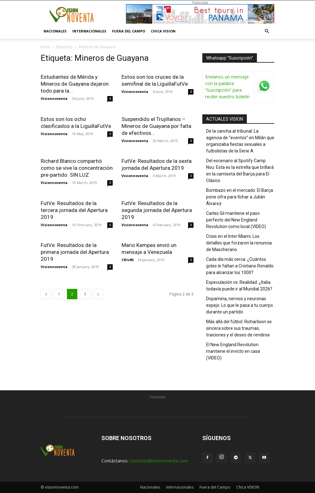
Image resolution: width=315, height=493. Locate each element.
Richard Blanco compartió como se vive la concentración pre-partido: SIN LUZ (77, 168)
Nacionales (55, 31)
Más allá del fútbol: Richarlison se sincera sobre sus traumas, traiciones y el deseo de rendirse (239, 328)
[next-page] (98, 294)
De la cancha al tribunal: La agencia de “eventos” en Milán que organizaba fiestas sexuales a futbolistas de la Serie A (240, 141)
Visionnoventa (54, 98)
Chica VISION (163, 31)
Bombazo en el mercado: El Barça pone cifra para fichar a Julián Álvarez (239, 197)
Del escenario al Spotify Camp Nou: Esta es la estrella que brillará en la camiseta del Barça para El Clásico (240, 170)
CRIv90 (127, 259)
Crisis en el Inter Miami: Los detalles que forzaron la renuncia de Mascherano (239, 243)
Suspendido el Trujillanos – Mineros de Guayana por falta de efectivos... (156, 126)
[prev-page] (46, 294)
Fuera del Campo (128, 31)
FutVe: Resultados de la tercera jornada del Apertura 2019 (74, 210)
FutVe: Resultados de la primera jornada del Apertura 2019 (75, 252)
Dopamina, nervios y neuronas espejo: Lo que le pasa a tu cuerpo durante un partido (239, 305)
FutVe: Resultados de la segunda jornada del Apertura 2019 (157, 210)
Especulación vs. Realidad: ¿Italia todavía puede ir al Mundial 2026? (239, 285)
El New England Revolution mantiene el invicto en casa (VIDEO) (233, 351)
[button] (266, 31)
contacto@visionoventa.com (159, 461)
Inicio (45, 46)
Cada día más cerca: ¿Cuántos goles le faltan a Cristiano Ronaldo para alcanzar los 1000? (240, 266)
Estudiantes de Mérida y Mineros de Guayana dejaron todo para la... (75, 84)
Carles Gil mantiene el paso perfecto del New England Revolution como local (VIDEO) (236, 220)
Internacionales (89, 31)
